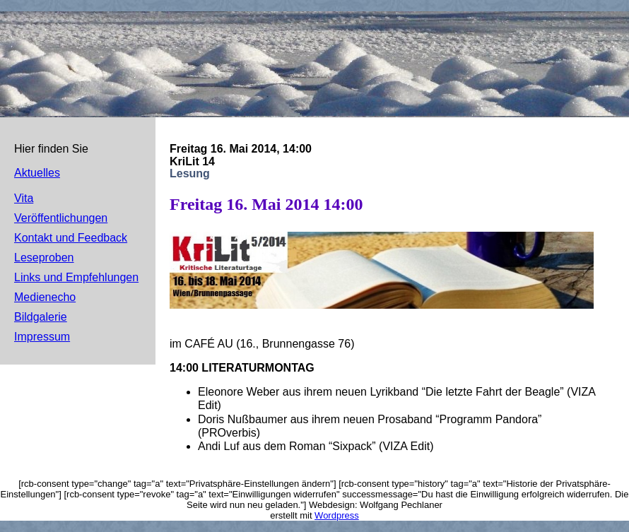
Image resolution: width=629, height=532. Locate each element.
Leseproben (44, 258)
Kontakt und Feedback (70, 238)
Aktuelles (37, 173)
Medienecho (45, 297)
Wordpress (336, 515)
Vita (23, 198)
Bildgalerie (40, 317)
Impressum (42, 337)
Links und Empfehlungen (76, 277)
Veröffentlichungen (60, 218)
